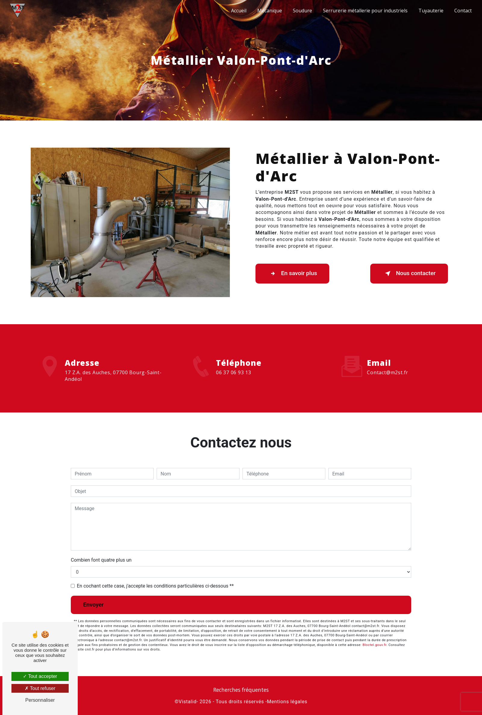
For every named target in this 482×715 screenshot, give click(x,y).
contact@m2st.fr (387, 367)
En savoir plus (292, 273)
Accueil (238, 10)
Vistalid (187, 701)
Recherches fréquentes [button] (241, 689)
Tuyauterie (430, 10)
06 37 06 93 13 (233, 378)
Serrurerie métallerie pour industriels (365, 10)
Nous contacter (409, 273)
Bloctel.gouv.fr (374, 645)
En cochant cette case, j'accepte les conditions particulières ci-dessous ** (155, 586)
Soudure (302, 10)
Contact (463, 10)
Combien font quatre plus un (101, 560)
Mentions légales (287, 701)
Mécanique (269, 10)
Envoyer (93, 604)
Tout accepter (40, 676)
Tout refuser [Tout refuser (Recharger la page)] (40, 688)
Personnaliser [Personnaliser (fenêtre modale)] (40, 700)
